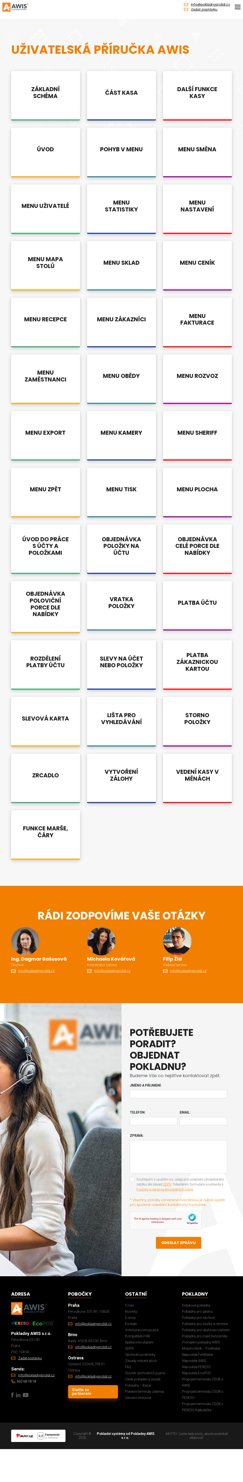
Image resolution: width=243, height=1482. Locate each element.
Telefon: (137, 1145)
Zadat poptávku (204, 9)
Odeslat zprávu (178, 1275)
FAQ (128, 1400)
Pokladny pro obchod (198, 1350)
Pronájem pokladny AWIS (201, 1375)
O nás (129, 1338)
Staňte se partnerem (93, 1424)
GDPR (167, 1217)
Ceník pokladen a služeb (143, 1412)
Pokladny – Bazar (138, 1418)
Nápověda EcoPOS (196, 1406)
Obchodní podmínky (140, 1387)
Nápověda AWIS (194, 1394)
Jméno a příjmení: (146, 1118)
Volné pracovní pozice (141, 1363)
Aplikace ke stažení (139, 1375)
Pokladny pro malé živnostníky (205, 1369)
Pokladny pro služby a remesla (205, 1357)
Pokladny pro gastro (197, 1344)
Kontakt (131, 1357)
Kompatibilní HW (137, 1369)
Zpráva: (137, 1168)
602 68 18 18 (26, 1414)
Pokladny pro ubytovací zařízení (205, 1363)
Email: (185, 1145)
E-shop (130, 1350)
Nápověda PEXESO (196, 1400)
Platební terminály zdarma (144, 1424)
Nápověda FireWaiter (197, 1387)
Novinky (131, 1344)
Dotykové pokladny (196, 1338)
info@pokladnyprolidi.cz (210, 4)
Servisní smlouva (138, 1431)
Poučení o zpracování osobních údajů (164, 1222)
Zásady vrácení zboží (141, 1394)
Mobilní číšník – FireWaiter (201, 1381)
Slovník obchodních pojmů (145, 1406)
